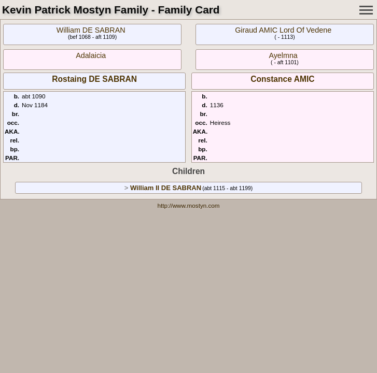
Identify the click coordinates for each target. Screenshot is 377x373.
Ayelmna (283, 55)
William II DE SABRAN (165, 188)
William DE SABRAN (91, 30)
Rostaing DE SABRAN (94, 79)
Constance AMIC (282, 79)
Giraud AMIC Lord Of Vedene (283, 30)
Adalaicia (91, 55)
